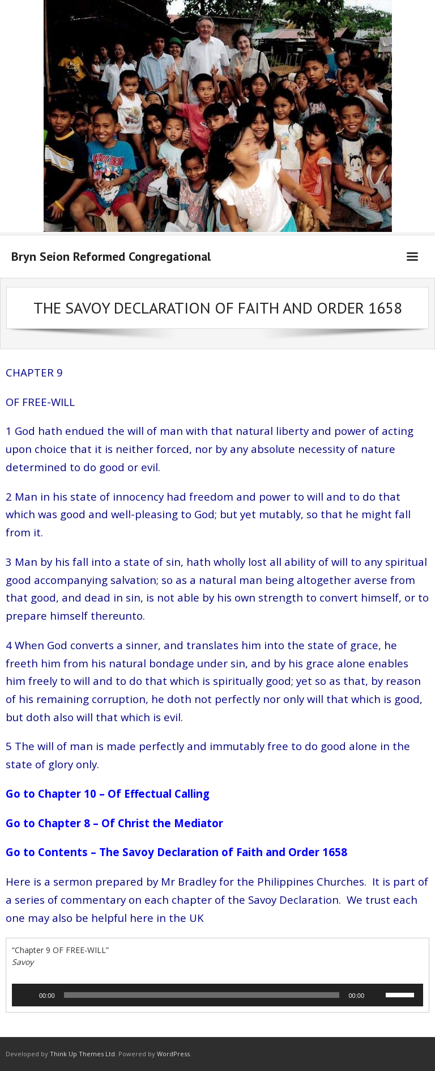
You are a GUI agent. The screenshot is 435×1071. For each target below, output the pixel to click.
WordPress (173, 1053)
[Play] (26, 995)
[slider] (202, 995)
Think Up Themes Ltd (82, 1053)
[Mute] (376, 995)
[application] (217, 995)
